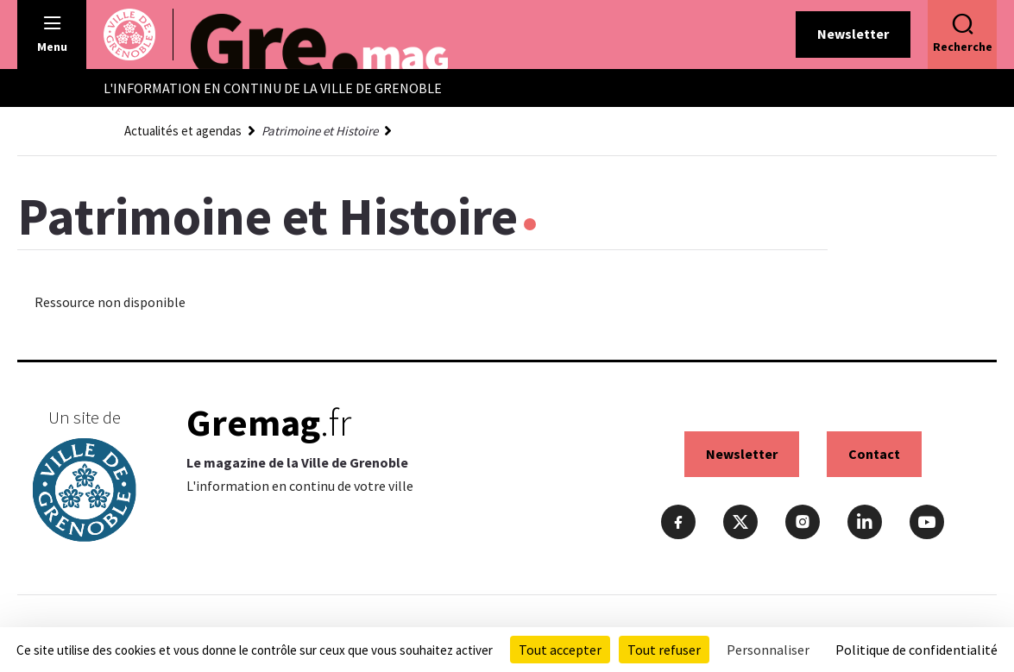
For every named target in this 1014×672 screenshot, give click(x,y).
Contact (874, 453)
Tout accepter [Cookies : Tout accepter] (560, 649)
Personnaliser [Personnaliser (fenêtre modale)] (768, 649)
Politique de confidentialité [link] (916, 649)
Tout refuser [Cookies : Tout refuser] (664, 649)
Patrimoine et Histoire (319, 130)
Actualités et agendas (183, 130)
